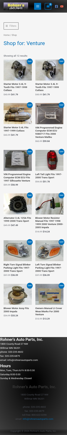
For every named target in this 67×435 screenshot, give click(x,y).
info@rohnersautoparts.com (22, 360)
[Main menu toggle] (37, 6)
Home (7, 35)
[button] (11, 26)
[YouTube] (61, 6)
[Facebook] (56, 6)
